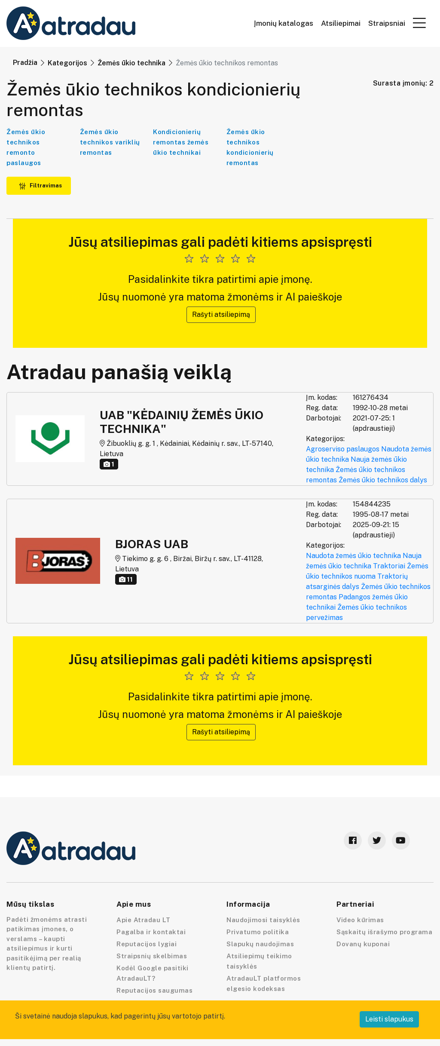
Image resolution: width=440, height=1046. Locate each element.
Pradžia (25, 62)
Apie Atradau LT (143, 919)
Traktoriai (389, 566)
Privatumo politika (257, 932)
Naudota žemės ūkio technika (353, 556)
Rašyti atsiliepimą (221, 314)
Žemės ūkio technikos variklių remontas (110, 142)
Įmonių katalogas (283, 23)
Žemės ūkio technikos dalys (383, 480)
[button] (419, 22)
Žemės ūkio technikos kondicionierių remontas (250, 147)
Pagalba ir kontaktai (151, 932)
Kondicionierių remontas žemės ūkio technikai (180, 142)
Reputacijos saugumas (154, 990)
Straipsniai (386, 23)
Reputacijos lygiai (146, 944)
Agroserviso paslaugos (342, 449)
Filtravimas (40, 185)
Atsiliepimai (341, 23)
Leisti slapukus (389, 1019)
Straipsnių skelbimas (151, 956)
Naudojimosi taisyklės (263, 919)
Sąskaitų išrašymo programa (384, 932)
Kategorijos (67, 63)
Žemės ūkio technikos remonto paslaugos (25, 147)
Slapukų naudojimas (260, 944)
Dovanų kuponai (363, 944)
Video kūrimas (360, 919)
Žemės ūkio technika (131, 63)
